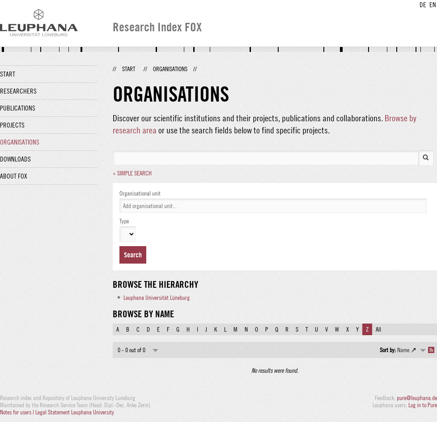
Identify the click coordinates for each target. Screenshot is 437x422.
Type (124, 221)
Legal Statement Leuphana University (74, 412)
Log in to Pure (422, 405)
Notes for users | (17, 412)
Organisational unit (140, 193)
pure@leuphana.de (417, 397)
